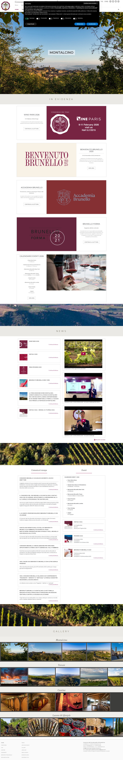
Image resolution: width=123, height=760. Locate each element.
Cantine (3, 750)
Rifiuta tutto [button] (80, 24)
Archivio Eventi (25, 745)
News (16, 5)
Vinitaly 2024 (78, 522)
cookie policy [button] (39, 9)
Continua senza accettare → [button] (91, 3)
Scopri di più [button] (30, 24)
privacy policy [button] (70, 6)
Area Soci (24, 750)
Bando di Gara (25, 754)
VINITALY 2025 (33, 354)
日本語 (106, 1)
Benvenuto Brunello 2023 (82, 550)
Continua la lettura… (54, 344)
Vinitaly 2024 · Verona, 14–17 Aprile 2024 (42, 410)
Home (17, 9)
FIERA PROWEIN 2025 (35, 367)
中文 (102, 1)
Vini (2, 747)
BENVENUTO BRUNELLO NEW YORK (39, 380)
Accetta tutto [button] (92, 24)
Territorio (3, 745)
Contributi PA (25, 757)
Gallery (24, 747)
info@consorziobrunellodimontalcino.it (92, 748)
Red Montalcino (5, 757)
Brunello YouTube (99, 439)
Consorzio (3, 752)
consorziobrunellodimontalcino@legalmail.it (95, 749)
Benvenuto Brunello (6, 754)
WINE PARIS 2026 (34, 341)
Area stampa (25, 752)
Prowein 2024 (78, 536)
